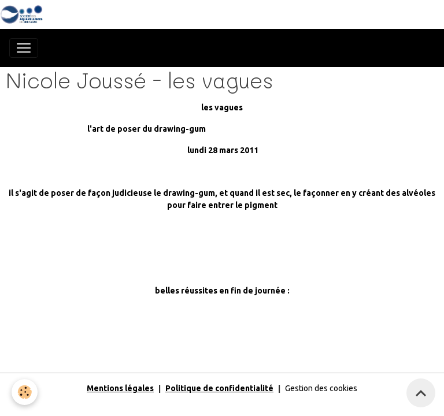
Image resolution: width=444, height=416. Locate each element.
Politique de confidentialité (219, 388)
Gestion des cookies (321, 388)
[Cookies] (25, 392)
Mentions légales (120, 388)
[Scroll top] (420, 392)
